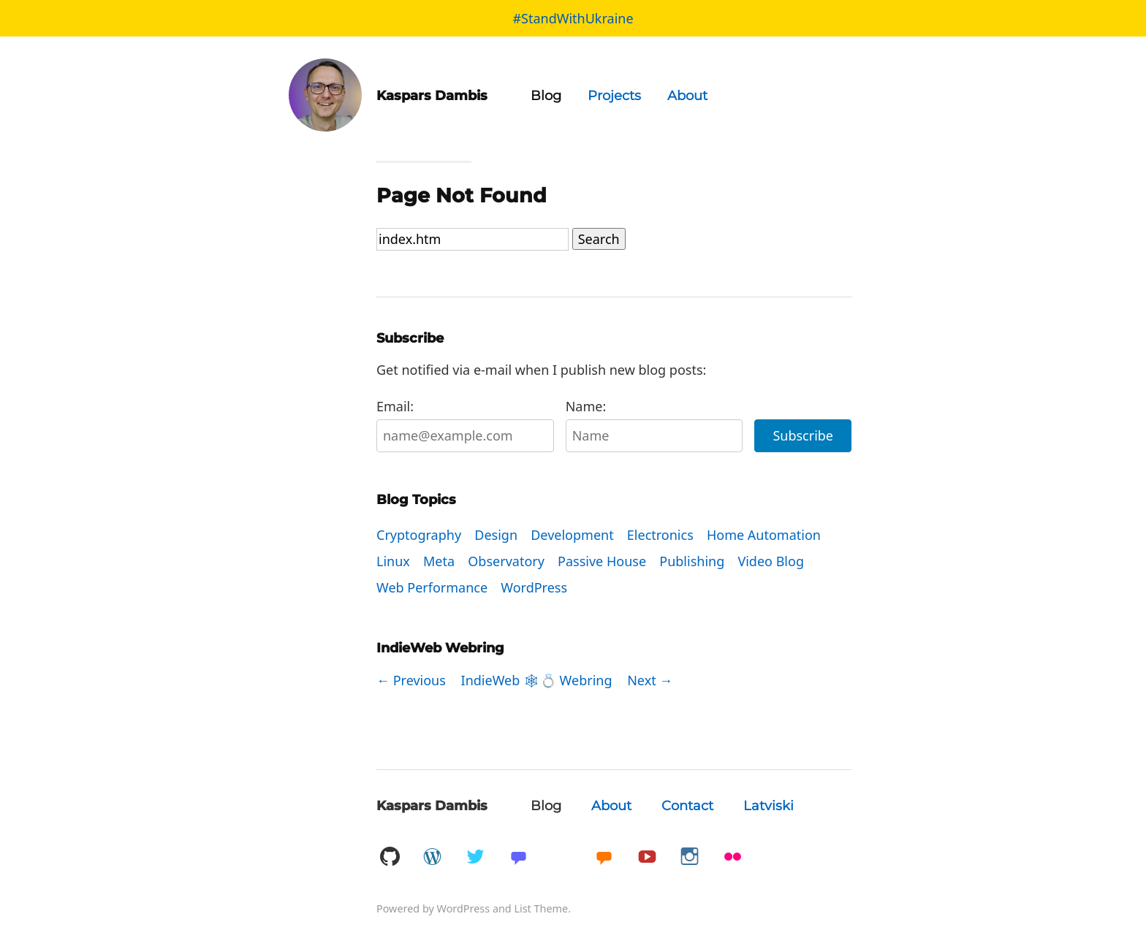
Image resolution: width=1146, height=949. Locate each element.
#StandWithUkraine (572, 18)
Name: (654, 424)
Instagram (690, 857)
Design (495, 535)
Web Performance (431, 587)
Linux (393, 561)
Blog (546, 96)
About (687, 96)
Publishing (691, 561)
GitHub (389, 857)
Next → (649, 680)
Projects (614, 96)
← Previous (411, 680)
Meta (439, 561)
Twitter (475, 857)
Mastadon (518, 857)
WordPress (534, 587)
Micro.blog (603, 857)
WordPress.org (432, 857)
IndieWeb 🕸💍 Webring (536, 680)
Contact (687, 806)
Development (572, 535)
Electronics (660, 535)
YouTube (647, 857)
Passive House (602, 561)
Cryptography (418, 535)
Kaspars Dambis (431, 806)
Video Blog (770, 561)
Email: (465, 424)
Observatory (506, 561)
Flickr (733, 857)
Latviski (768, 806)
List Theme (541, 908)
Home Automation (764, 535)
